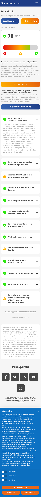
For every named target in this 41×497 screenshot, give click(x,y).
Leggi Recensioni (10, 21)
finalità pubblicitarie (25, 440)
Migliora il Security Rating (20, 107)
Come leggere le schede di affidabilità (20, 312)
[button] (38, 411)
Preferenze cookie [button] (20, 487)
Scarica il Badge (20, 84)
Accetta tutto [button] (30, 492)
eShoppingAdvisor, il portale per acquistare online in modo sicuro (20, 401)
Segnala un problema (20, 317)
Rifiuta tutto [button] (11, 492)
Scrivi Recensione (30, 21)
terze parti (5, 429)
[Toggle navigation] (37, 3)
